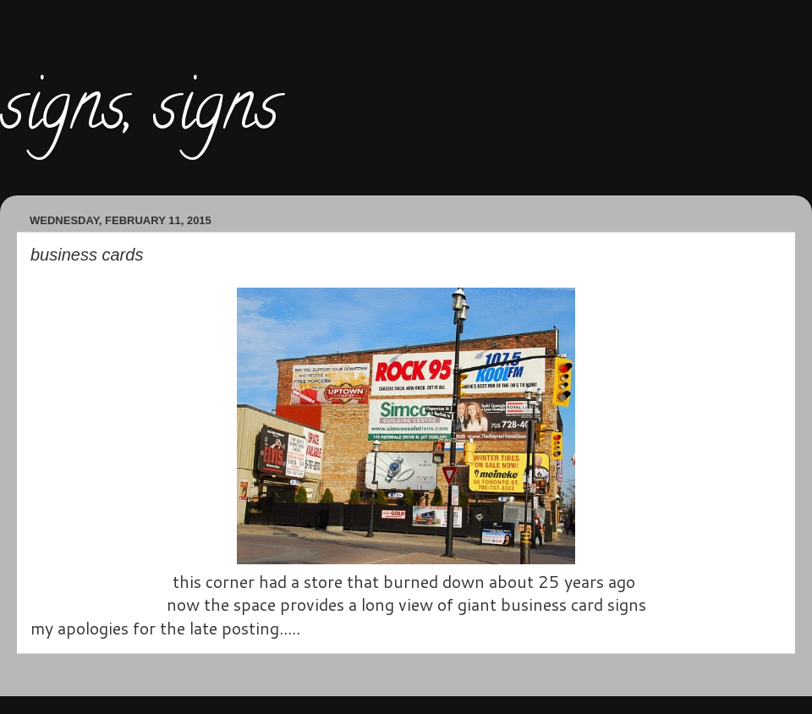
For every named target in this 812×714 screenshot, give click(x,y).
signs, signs (139, 113)
